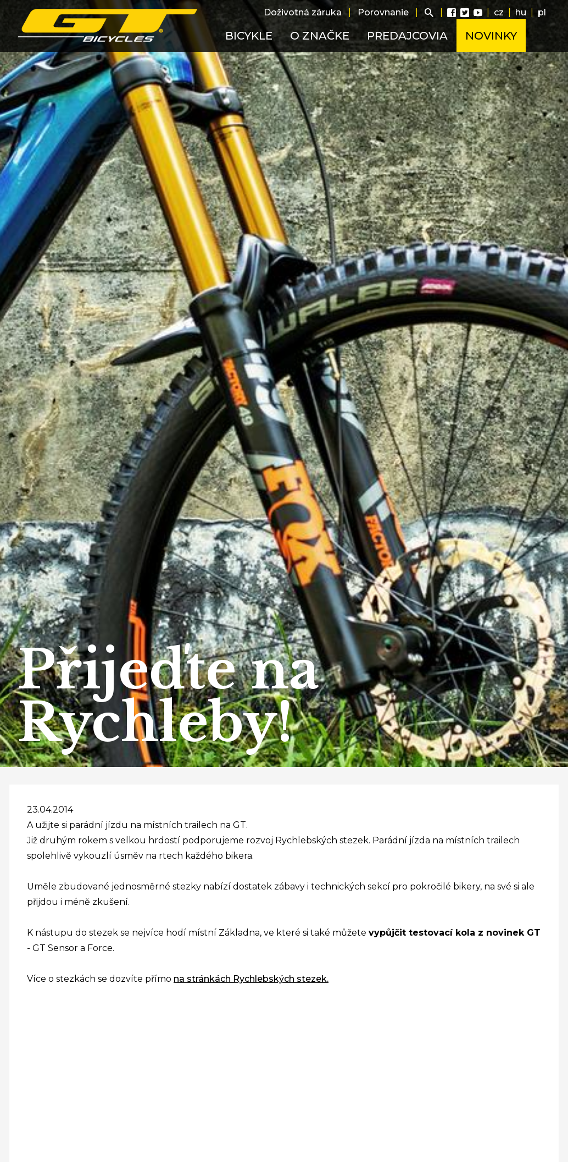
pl (542, 12)
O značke (319, 35)
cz (499, 12)
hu (520, 12)
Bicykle (248, 35)
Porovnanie (383, 12)
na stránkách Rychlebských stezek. (251, 979)
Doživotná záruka (303, 12)
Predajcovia (407, 35)
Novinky (491, 35)
